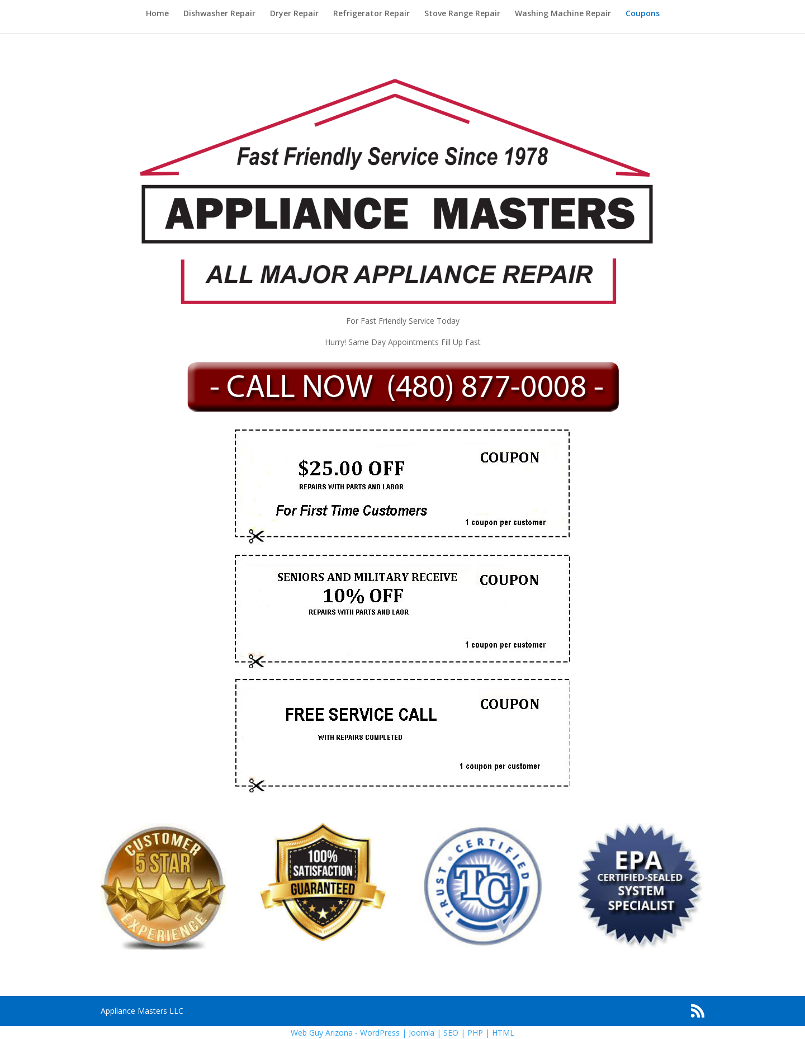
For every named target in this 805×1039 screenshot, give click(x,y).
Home (157, 14)
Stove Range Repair (462, 14)
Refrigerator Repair (371, 14)
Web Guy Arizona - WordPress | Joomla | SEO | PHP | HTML (402, 1032)
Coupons (643, 14)
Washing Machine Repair (563, 14)
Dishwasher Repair (219, 14)
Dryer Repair (294, 14)
